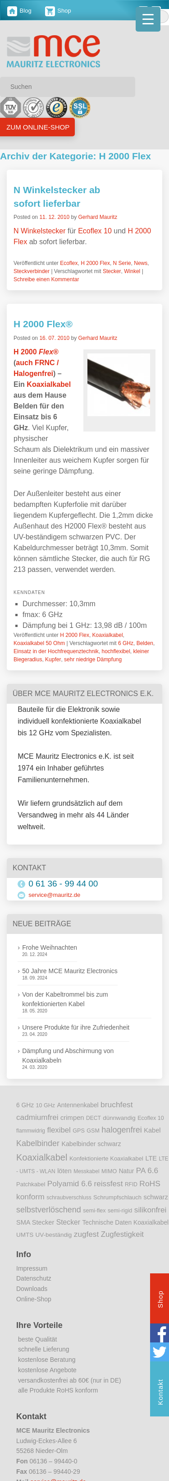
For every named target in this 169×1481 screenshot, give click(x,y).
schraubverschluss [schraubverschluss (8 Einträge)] (68, 1197)
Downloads (31, 1288)
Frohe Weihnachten (49, 947)
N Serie (122, 263)
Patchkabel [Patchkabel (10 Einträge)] (30, 1184)
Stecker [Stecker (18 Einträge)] (68, 1222)
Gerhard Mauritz (97, 217)
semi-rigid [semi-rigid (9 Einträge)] (120, 1210)
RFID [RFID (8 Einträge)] (131, 1184)
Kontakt (160, 1393)
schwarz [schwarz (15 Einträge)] (156, 1197)
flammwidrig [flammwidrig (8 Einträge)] (30, 1131)
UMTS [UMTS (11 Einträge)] (24, 1234)
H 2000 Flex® (43, 324)
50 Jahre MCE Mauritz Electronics (70, 971)
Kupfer (53, 659)
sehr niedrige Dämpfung (93, 659)
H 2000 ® (36, 352)
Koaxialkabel (49, 384)
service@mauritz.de (54, 894)
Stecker (112, 271)
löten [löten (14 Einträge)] (64, 1171)
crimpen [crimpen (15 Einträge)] (72, 1117)
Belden (145, 643)
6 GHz (125, 643)
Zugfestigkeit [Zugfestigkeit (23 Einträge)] (122, 1234)
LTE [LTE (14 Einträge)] (151, 1158)
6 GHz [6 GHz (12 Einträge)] (25, 1105)
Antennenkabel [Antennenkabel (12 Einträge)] (78, 1105)
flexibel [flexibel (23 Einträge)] (58, 1130)
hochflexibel (115, 651)
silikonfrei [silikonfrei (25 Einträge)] (150, 1209)
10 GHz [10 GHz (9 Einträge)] (45, 1105)
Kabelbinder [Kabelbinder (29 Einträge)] (37, 1143)
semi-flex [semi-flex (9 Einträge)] (94, 1210)
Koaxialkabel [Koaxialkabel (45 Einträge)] (41, 1157)
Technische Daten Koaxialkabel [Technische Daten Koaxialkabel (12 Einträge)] (125, 1222)
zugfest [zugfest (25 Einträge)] (86, 1234)
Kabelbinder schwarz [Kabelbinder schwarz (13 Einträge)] (91, 1143)
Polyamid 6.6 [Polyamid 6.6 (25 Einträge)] (69, 1183)
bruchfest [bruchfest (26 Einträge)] (116, 1104)
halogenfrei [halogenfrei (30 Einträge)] (121, 1129)
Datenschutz (33, 1278)
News (140, 263)
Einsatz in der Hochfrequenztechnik (56, 651)
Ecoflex (69, 263)
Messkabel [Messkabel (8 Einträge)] (86, 1171)
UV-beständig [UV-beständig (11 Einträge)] (54, 1234)
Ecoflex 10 (95, 231)
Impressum (31, 1268)
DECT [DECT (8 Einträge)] (93, 1118)
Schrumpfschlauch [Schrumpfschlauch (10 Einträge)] (117, 1197)
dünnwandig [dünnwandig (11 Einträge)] (119, 1117)
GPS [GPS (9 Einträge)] (79, 1131)
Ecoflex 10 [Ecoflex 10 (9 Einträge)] (150, 1118)
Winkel (132, 271)
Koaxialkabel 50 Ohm (39, 643)
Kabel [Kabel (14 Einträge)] (152, 1130)
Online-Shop (33, 1299)
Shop (58, 10)
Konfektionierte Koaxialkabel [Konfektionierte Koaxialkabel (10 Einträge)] (106, 1158)
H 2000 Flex (95, 263)
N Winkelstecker (40, 231)
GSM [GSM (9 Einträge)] (93, 1131)
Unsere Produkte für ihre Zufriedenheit (75, 1027)
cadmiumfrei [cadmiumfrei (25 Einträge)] (37, 1117)
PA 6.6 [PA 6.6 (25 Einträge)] (147, 1170)
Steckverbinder (32, 271)
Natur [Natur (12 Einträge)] (126, 1171)
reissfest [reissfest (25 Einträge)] (108, 1183)
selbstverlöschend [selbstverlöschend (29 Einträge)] (48, 1209)
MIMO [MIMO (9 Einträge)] (109, 1171)
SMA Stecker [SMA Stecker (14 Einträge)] (35, 1222)
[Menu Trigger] (148, 19)
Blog (19, 10)
